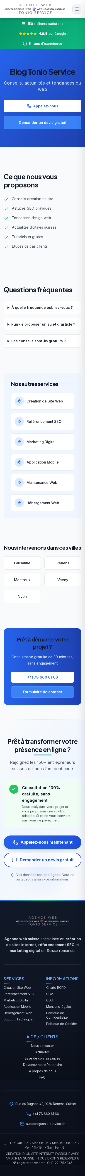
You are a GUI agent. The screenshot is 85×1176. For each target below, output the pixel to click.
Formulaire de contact (42, 692)
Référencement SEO (19, 994)
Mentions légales (59, 1006)
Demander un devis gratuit (42, 122)
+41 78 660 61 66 (42, 677)
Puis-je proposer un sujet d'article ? (43, 324)
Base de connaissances (42, 1058)
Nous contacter (42, 1046)
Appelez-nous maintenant (42, 842)
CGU (49, 1000)
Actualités (42, 1052)
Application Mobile (17, 1006)
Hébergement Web (18, 1013)
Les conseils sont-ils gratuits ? (38, 341)
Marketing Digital (16, 1000)
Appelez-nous (42, 106)
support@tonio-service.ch (45, 1124)
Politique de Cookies (62, 1024)
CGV (49, 994)
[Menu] (76, 9)
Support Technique (18, 1019)
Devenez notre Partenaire (42, 1065)
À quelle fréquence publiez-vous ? (42, 307)
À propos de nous (42, 1071)
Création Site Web (17, 987)
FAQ (42, 1077)
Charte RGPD (56, 987)
